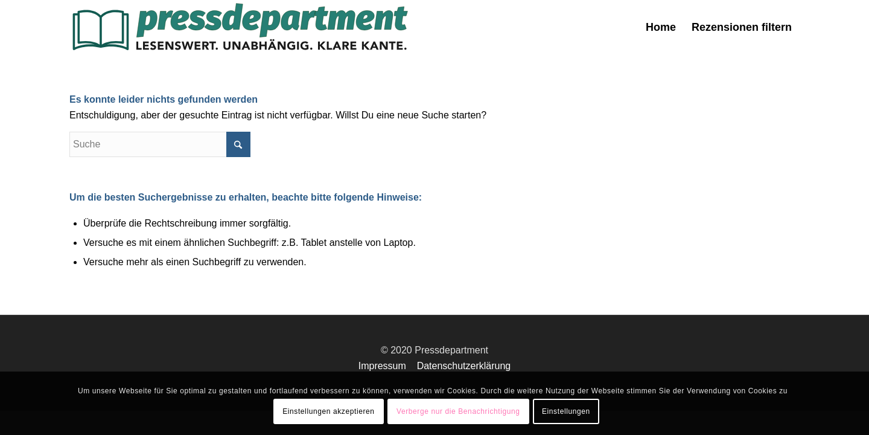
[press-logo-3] (239, 27)
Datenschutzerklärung (464, 366)
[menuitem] (661, 27)
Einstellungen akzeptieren (328, 411)
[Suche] (159, 144)
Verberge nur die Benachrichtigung (458, 411)
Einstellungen (566, 411)
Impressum (382, 366)
